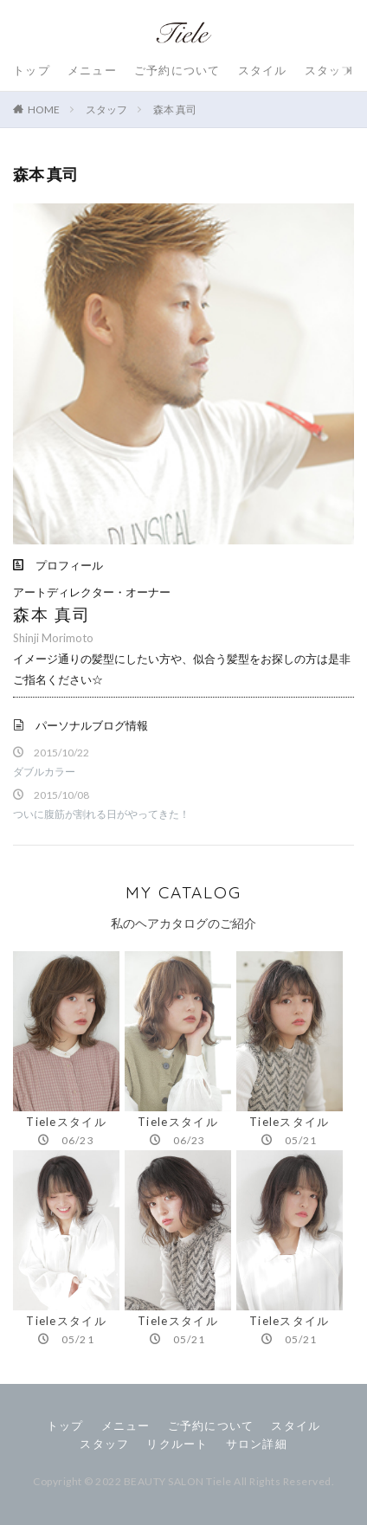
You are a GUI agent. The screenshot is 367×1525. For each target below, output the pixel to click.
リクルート (177, 1444)
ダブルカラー (44, 771)
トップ (31, 70)
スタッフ (329, 70)
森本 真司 (174, 109)
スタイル (262, 70)
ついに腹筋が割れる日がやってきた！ (101, 814)
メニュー (92, 70)
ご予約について (177, 70)
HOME (44, 109)
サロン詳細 (256, 1444)
